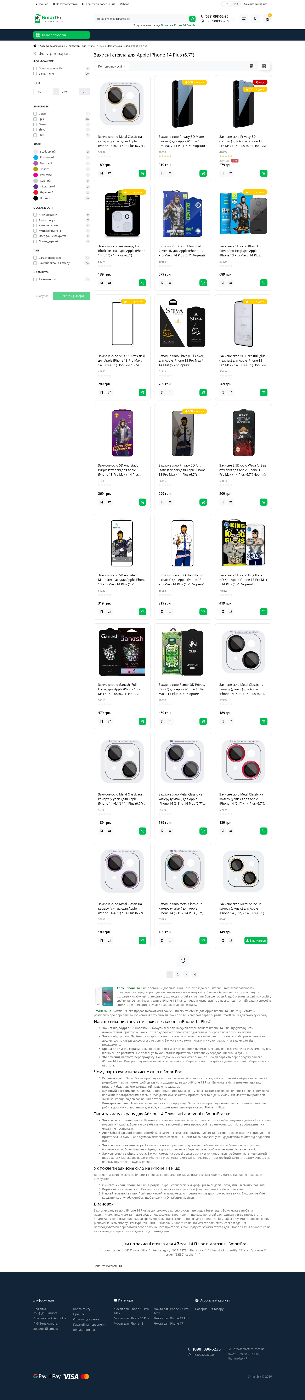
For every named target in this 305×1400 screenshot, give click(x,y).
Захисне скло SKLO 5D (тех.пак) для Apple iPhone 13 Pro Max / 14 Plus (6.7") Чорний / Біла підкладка (121, 360)
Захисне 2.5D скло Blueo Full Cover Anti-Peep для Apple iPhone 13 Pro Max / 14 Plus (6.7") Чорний (240, 250)
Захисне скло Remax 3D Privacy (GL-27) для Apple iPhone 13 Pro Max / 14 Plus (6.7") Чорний (182, 689)
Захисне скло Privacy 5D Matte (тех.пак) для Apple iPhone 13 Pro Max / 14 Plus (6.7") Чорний (182, 141)
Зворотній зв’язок (45, 1329)
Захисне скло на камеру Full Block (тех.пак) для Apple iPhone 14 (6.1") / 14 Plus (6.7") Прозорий (121, 250)
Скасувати (43, 296)
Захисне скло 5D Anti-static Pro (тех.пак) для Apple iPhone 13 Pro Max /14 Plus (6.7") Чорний (181, 579)
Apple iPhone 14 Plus (132, 988)
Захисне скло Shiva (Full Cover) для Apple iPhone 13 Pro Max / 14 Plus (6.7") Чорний (181, 360)
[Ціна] (43, 91)
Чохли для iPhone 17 (168, 1323)
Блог (124, 4)
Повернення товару (209, 1309)
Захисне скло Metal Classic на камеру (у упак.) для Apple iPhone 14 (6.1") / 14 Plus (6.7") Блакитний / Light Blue (181, 799)
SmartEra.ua (102, 1011)
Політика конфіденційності (45, 1311)
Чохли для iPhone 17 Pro (171, 1318)
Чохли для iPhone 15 (128, 1323)
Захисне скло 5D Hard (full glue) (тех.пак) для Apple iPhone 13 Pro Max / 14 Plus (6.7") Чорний (242, 360)
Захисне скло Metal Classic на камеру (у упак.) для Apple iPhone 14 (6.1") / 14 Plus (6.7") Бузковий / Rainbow (181, 908)
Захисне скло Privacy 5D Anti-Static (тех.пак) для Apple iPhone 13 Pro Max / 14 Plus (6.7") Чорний (182, 470)
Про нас (42, 4)
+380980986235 (215, 21)
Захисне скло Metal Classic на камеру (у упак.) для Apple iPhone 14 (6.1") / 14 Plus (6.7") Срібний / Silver (120, 799)
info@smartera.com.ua (246, 1349)
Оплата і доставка (86, 1319)
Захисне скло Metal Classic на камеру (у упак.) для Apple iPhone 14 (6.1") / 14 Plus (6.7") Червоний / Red (241, 799)
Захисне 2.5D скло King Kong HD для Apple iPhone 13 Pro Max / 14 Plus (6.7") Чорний (243, 579)
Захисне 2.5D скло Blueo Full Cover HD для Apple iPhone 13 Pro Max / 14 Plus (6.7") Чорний (182, 250)
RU (236, 4)
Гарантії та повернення (90, 1324)
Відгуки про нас (153, 33)
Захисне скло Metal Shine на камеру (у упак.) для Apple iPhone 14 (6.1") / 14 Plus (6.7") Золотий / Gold (241, 908)
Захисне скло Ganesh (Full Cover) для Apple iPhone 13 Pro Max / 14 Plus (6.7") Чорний (120, 689)
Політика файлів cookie (49, 1318)
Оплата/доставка (65, 4)
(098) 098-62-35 (214, 16)
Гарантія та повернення (98, 4)
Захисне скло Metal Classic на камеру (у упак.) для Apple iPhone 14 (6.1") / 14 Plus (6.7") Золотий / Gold (120, 141)
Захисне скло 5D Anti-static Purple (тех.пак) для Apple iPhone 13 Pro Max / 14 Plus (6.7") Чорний (118, 470)
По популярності (112, 66)
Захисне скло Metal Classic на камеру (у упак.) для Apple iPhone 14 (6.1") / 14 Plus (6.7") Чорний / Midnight (241, 689)
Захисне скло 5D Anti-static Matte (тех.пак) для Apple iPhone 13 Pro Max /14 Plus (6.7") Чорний (121, 579)
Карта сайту (81, 1309)
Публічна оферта (45, 1323)
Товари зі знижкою (124, 33)
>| (195, 974)
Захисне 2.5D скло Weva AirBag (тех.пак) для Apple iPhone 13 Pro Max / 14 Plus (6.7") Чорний (242, 470)
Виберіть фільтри (71, 296)
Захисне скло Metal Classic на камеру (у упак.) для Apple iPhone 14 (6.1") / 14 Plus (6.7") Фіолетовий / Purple (120, 908)
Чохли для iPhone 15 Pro (131, 1318)
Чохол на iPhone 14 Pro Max (179, 25)
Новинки (100, 33)
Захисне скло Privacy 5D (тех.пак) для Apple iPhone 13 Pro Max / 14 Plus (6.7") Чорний (242, 141)
